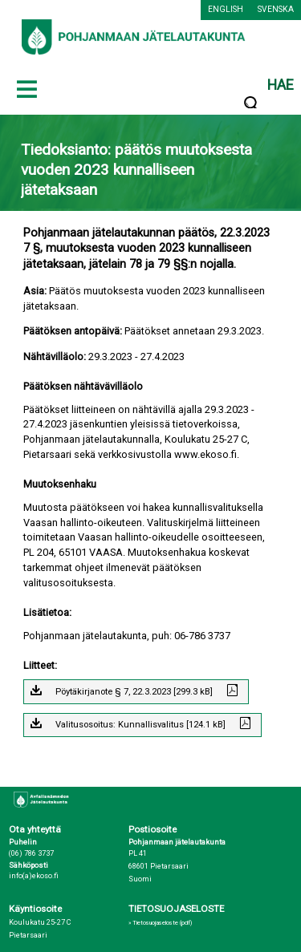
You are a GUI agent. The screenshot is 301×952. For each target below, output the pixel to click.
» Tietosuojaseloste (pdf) (160, 922)
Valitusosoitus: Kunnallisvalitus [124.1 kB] (140, 724)
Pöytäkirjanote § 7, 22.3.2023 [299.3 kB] (134, 692)
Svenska (276, 9)
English (225, 9)
